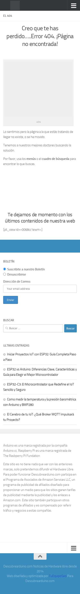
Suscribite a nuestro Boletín (24, 269)
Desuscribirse (14, 274)
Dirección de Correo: (17, 281)
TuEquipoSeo (58, 576)
